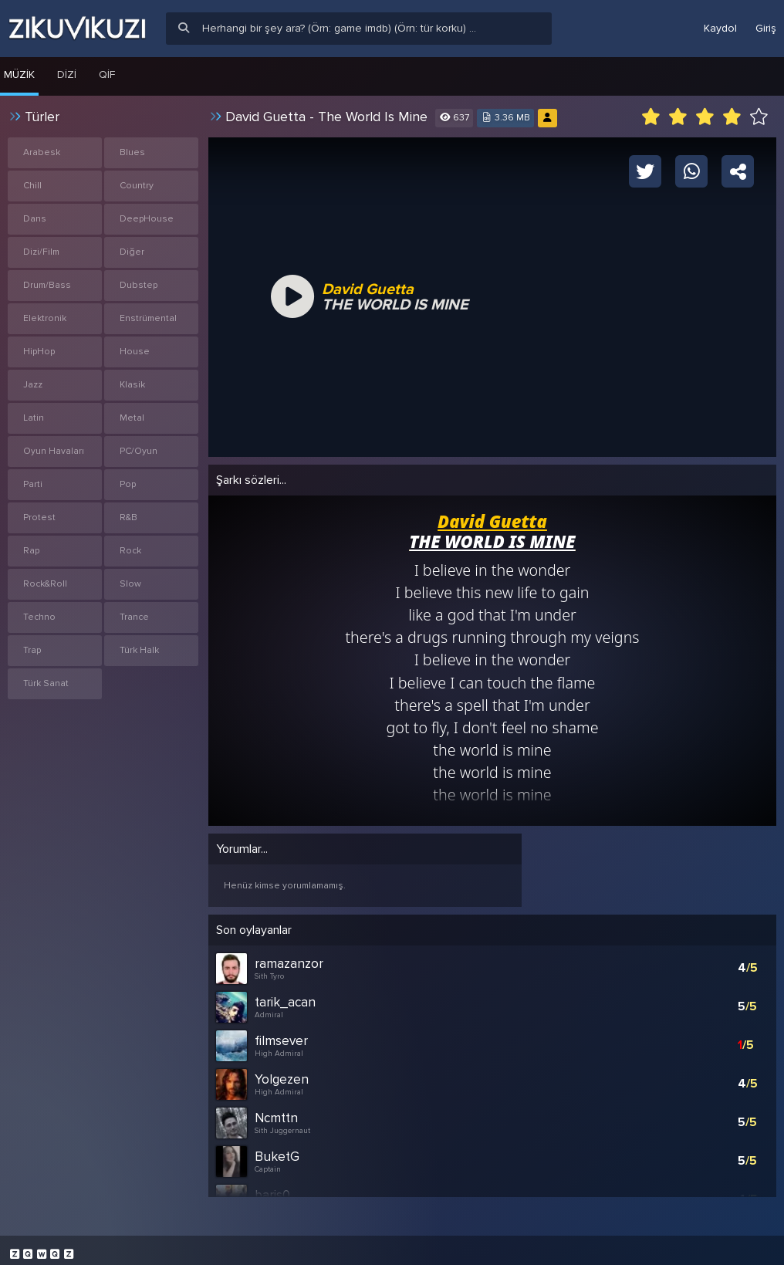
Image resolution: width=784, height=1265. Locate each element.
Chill (32, 185)
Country (137, 185)
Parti (32, 484)
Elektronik (44, 318)
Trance (134, 617)
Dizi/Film (41, 252)
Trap (32, 650)
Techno (39, 617)
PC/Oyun (138, 451)
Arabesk (41, 152)
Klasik (132, 385)
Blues (132, 152)
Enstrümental (148, 318)
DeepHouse (147, 219)
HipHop (39, 351)
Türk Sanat (46, 683)
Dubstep (138, 285)
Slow (130, 584)
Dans (34, 219)
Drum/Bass (47, 285)
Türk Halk (139, 650)
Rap (31, 550)
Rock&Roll (45, 584)
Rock (130, 550)
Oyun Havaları (53, 451)
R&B (128, 517)
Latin (33, 418)
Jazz (32, 385)
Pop (128, 484)
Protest (39, 517)
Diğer (132, 252)
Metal (132, 418)
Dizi (66, 74)
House (135, 351)
